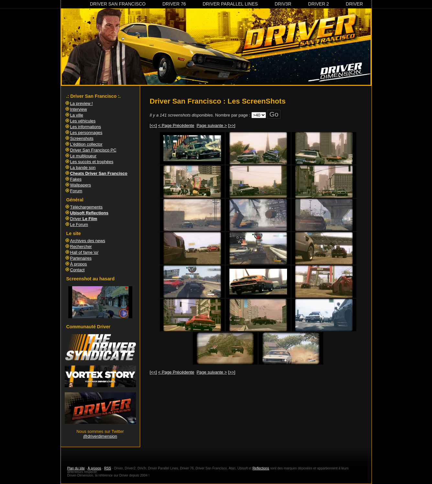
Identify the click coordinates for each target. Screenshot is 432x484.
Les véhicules (83, 120)
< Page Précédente (176, 125)
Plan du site (76, 468)
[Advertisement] (258, 397)
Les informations (85, 126)
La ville (76, 115)
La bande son (83, 167)
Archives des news (87, 240)
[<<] (153, 125)
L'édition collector (86, 144)
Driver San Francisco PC (93, 150)
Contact (77, 269)
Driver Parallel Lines (230, 3)
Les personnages (86, 132)
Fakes (76, 179)
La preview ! (81, 103)
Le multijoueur (83, 155)
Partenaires (81, 258)
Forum (76, 190)
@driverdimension (100, 436)
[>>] (231, 125)
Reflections (260, 468)
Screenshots (82, 138)
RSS (107, 468)
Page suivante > (211, 125)
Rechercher (81, 246)
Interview (78, 109)
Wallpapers (80, 185)
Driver (354, 3)
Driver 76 (174, 3)
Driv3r (283, 3)
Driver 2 (318, 3)
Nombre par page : (232, 115)
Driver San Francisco (118, 3)
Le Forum (79, 224)
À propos (78, 264)
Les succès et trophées (92, 161)
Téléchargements (86, 207)
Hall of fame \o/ (84, 252)
